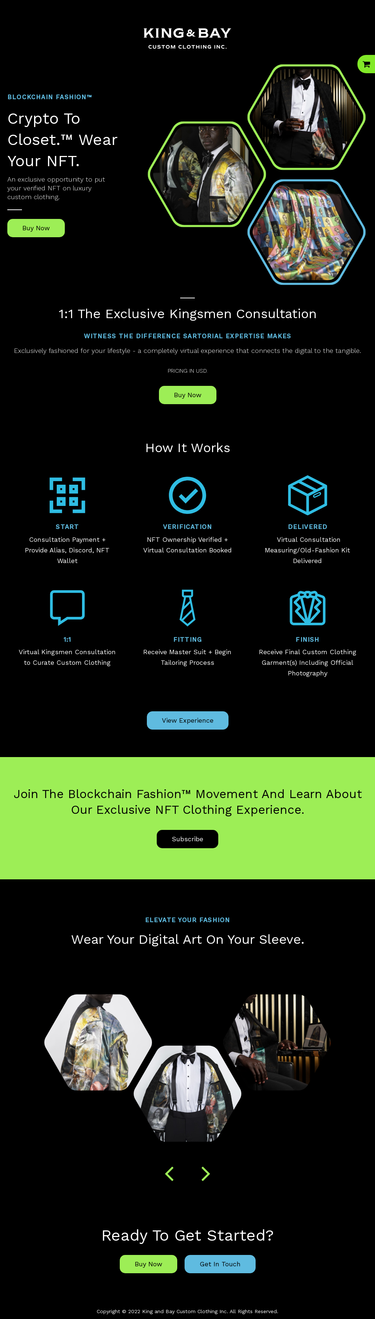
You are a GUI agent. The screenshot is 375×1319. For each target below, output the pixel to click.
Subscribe (187, 839)
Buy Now (36, 228)
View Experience (188, 720)
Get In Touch (220, 1264)
